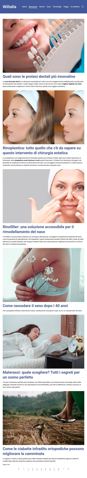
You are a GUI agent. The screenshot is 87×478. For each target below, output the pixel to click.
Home (24, 7)
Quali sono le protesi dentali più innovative (39, 76)
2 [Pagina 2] (32, 469)
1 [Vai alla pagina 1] (28, 469)
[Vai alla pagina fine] (68, 469)
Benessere (33, 7)
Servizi (42, 7)
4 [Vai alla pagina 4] (41, 469)
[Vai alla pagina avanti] (63, 469)
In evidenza (75, 7)
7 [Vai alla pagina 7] (54, 469)
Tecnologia (57, 7)
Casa (49, 7)
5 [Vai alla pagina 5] (45, 469)
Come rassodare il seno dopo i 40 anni (35, 305)
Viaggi (65, 7)
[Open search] (82, 7)
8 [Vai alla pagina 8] (58, 469)
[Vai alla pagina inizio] (18, 469)
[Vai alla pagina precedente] (23, 469)
